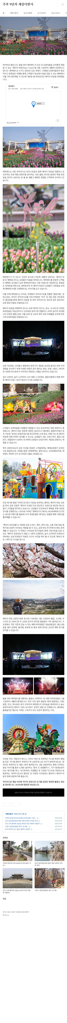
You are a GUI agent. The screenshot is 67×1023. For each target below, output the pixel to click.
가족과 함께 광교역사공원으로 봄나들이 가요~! (20, 881)
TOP (62, 1016)
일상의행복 (28, 13)
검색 (57, 4)
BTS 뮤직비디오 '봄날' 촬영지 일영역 (17, 892)
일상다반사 (55, 13)
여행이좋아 (14, 13)
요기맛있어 (42, 13)
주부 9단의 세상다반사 (18, 4)
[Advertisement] (33, 537)
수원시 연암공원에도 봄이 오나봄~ (16, 889)
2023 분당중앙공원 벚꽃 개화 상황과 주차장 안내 (21, 884)
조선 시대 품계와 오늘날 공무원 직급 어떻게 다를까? (22, 886)
